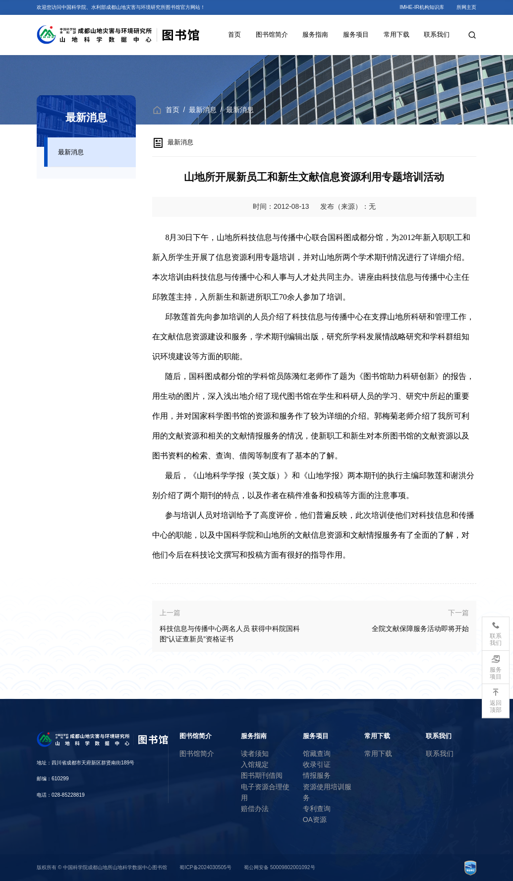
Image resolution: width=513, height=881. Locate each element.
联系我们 (437, 34)
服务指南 (315, 34)
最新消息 (71, 152)
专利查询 (317, 809)
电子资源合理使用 (265, 792)
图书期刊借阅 (262, 775)
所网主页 (466, 7)
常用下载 (396, 34)
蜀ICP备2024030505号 (205, 867)
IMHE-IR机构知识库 (421, 7)
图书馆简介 (272, 34)
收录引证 (317, 764)
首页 (234, 34)
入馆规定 (255, 764)
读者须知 (255, 753)
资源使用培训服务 (327, 792)
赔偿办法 (255, 809)
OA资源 (315, 819)
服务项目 (356, 34)
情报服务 (317, 775)
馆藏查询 (317, 753)
